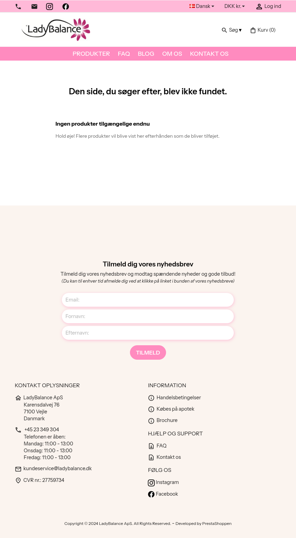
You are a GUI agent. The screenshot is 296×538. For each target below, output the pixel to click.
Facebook (163, 494)
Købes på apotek (171, 409)
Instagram (163, 482)
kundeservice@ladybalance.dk (53, 468)
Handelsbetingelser (174, 397)
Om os (172, 53)
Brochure (162, 420)
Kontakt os (209, 53)
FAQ (124, 53)
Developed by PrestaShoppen (204, 523)
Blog (146, 53)
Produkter (91, 53)
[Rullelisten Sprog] (202, 6)
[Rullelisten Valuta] (235, 6)
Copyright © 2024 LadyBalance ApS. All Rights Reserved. (118, 523)
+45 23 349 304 (37, 429)
